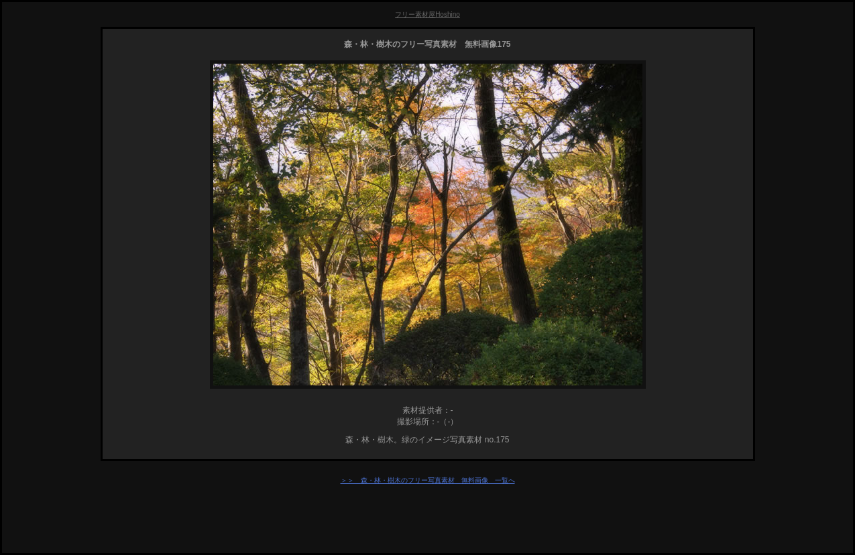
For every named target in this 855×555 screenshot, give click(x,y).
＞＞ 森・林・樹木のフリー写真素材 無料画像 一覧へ (428, 480)
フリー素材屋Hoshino (427, 14)
